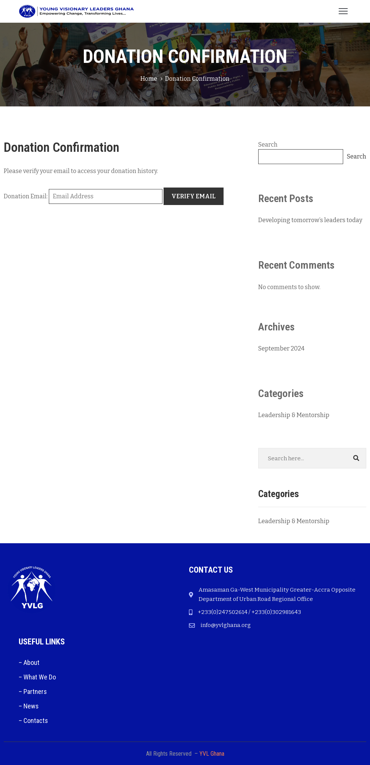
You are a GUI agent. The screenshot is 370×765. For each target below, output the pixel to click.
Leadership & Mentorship (293, 415)
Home (148, 78)
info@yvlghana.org (225, 625)
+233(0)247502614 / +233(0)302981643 (249, 612)
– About (29, 662)
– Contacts (33, 720)
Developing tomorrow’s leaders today (310, 220)
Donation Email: (26, 196)
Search (268, 144)
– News (29, 706)
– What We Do (37, 677)
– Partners (33, 691)
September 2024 (281, 348)
